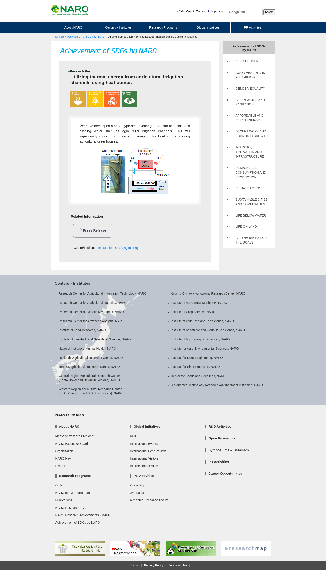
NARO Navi (63, 458)
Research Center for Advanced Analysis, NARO (91, 321)
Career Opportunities (225, 473)
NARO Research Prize (71, 508)
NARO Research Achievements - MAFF (82, 515)
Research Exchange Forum (149, 500)
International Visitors (144, 458)
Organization (64, 451)
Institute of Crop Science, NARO (193, 312)
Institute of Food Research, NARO (82, 330)
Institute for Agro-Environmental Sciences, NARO (205, 348)
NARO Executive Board (71, 443)
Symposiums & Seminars (228, 450)
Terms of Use (178, 565)
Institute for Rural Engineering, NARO (197, 358)
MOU (133, 436)
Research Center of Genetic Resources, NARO (91, 312)
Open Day (137, 485)
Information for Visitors (145, 466)
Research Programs (163, 27)
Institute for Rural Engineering (118, 248)
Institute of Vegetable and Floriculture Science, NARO (208, 330)
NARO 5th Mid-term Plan (72, 492)
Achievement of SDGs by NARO (85, 36)
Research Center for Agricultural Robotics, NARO (93, 302)
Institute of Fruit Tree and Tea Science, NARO (202, 321)
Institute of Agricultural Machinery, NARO (199, 302)
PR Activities (252, 27)
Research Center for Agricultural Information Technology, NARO (103, 293)
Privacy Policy (153, 565)
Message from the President (74, 436)
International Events (144, 443)
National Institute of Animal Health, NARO (87, 348)
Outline (60, 485)
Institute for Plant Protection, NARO (195, 367)
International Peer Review (148, 451)
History (60, 466)
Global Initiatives (208, 27)
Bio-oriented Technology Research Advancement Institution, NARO (217, 385)
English (59, 36)
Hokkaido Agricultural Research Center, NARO (91, 358)
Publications (63, 500)
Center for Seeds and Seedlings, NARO (198, 376)
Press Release (93, 230)
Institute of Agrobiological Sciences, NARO (200, 339)
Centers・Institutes (118, 27)
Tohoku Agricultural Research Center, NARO (89, 367)
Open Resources (221, 438)
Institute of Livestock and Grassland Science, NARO (95, 339)
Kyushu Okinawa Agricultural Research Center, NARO (208, 293)
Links (135, 565)
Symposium (138, 492)
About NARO (73, 27)
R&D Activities (220, 426)
